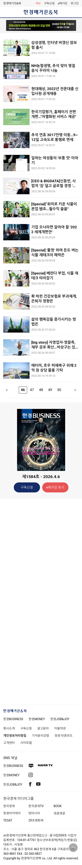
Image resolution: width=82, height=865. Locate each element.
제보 (37, 3)
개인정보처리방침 (14, 735)
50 (59, 390)
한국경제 (9, 806)
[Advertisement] (41, 570)
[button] (75, 3)
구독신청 (49, 3)
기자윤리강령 (40, 735)
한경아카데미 (12, 813)
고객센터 (9, 743)
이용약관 (60, 728)
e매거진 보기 (55, 487)
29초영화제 (35, 820)
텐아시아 (34, 813)
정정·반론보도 (63, 735)
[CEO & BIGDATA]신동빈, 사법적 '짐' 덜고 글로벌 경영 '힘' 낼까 (54, 186)
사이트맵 (26, 743)
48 (41, 390)
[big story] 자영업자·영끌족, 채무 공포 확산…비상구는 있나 (53, 347)
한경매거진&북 (12, 3)
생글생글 (59, 813)
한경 (13, 719)
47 (32, 390)
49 (50, 390)
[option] (41, 25)
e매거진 (63, 3)
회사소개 (9, 728)
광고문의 (43, 728)
